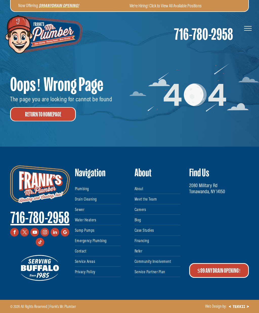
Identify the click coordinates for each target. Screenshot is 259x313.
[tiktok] (40, 243)
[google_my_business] (65, 233)
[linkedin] (55, 233)
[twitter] (24, 233)
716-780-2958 (40, 217)
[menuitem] (98, 189)
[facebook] (14, 233)
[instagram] (44, 233)
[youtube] (34, 233)
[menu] (247, 28)
